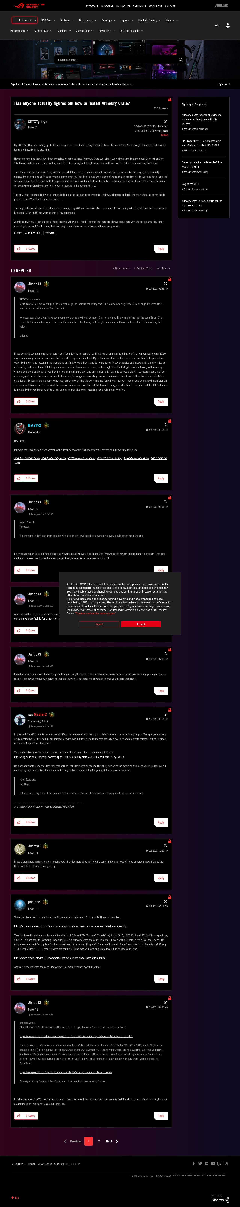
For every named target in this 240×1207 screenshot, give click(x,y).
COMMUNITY (139, 5)
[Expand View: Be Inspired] (35, 20)
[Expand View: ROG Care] (54, 20)
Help (217, 25)
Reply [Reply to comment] (161, 401)
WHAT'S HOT (155, 5)
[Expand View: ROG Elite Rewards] (142, 30)
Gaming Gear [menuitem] (83, 30)
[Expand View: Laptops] (132, 20)
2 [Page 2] (99, 1141)
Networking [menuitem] (105, 30)
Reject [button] (99, 624)
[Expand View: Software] (73, 20)
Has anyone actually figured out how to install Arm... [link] (105, 84)
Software (49, 84)
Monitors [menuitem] (62, 30)
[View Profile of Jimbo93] (34, 284)
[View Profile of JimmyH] (34, 846)
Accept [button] (141, 624)
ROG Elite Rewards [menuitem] (129, 30)
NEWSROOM (44, 1164)
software (49, 233)
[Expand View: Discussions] (95, 20)
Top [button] (17, 1197)
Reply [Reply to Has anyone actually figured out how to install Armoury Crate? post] (161, 249)
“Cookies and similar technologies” (95, 613)
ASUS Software (190, 150)
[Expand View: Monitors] (70, 30)
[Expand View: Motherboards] (28, 30)
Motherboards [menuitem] (17, 30)
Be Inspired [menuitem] (25, 20)
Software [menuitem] (65, 20)
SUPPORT (170, 5)
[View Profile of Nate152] (34, 425)
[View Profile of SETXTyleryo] (37, 121)
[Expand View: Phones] (177, 20)
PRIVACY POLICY (163, 1175)
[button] (18, 248)
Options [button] (222, 84)
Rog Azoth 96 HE (191, 184)
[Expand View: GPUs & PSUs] (51, 30)
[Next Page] (113, 1141)
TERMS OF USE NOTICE (141, 1175)
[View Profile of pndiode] (34, 902)
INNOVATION (107, 5)
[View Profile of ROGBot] (164, 135)
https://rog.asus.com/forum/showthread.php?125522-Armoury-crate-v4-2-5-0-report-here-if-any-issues (69, 757)
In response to (42, 514)
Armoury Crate (66, 84)
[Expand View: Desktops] (114, 20)
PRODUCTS (92, 5)
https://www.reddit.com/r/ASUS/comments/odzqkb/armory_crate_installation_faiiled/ (60, 957)
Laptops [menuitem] (125, 20)
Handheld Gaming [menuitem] (147, 20)
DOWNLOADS (123, 5)
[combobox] (120, 59)
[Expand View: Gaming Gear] (92, 30)
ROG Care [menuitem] (46, 20)
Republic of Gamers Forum (25, 84)
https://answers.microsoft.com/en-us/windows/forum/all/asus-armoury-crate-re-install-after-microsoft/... (71, 926)
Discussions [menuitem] (86, 20)
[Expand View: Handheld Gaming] (160, 20)
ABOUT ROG (19, 1164)
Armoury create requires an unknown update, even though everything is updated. (201, 119)
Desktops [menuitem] (107, 20)
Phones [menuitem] (170, 20)
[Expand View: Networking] (113, 30)
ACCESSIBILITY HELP (67, 1164)
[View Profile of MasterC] (40, 714)
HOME (31, 1164)
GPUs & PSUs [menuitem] (41, 30)
